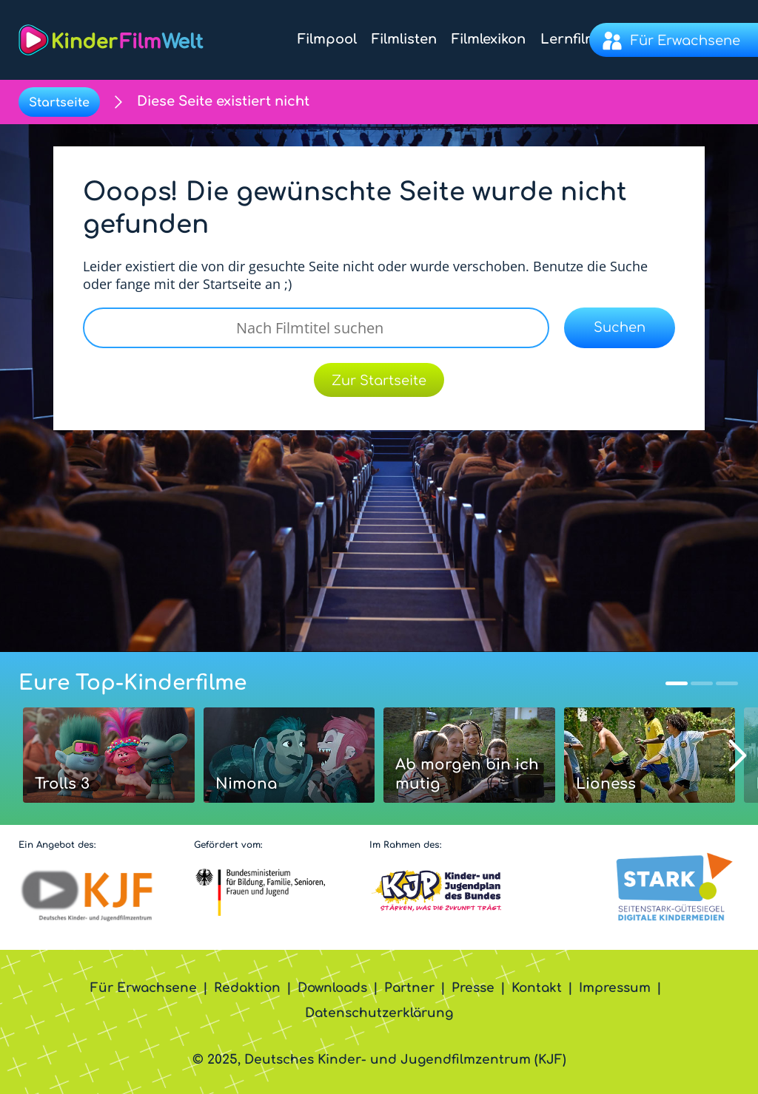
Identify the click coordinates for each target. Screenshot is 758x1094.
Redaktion (247, 988)
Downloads (332, 988)
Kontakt (537, 988)
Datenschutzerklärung (379, 1013)
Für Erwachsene (143, 988)
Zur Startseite (379, 380)
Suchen (619, 327)
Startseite (59, 102)
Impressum (615, 988)
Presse (473, 988)
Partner (409, 988)
